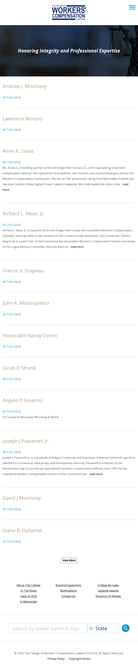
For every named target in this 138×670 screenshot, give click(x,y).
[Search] (125, 628)
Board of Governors (68, 585)
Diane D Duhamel (22, 530)
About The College (28, 585)
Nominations (68, 591)
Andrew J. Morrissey (25, 86)
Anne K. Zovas (18, 151)
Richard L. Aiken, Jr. (24, 213)
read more (77, 247)
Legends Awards (108, 591)
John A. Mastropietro (26, 303)
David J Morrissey (22, 498)
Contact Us (68, 596)
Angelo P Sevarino (23, 400)
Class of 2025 (28, 596)
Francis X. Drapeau (23, 270)
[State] (103, 628)
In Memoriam (28, 601)
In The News (28, 591)
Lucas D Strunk (19, 367)
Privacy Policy (56, 659)
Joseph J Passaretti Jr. (26, 441)
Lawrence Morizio (22, 118)
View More (69, 560)
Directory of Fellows (108, 596)
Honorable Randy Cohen (30, 335)
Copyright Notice (79, 659)
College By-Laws (108, 585)
